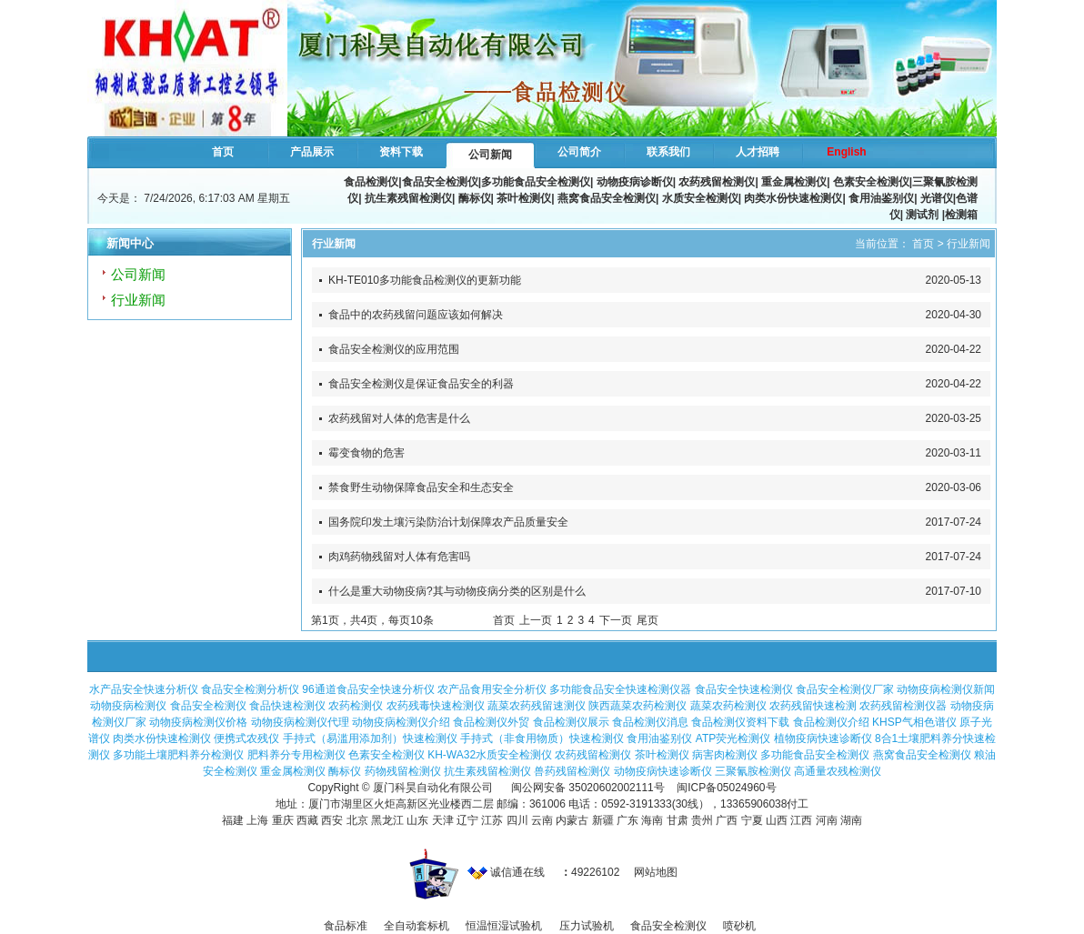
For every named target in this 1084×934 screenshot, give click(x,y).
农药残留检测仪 (716, 182)
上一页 (535, 620)
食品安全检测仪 (440, 182)
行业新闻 (138, 299)
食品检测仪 (371, 182)
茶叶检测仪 (524, 198)
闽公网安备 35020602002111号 (588, 787)
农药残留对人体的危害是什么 (399, 418)
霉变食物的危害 (366, 453)
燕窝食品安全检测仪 (606, 198)
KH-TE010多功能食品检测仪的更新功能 (424, 280)
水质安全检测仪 (700, 198)
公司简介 (579, 152)
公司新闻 (490, 154)
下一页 (615, 620)
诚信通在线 (506, 872)
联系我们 (668, 152)
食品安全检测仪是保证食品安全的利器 (421, 383)
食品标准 (345, 925)
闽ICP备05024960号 (726, 787)
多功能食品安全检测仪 (535, 182)
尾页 (647, 620)
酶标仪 (474, 198)
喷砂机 (739, 925)
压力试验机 (586, 925)
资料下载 (401, 152)
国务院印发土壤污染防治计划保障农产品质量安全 (448, 522)
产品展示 (312, 152)
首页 (223, 152)
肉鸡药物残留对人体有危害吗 (399, 556)
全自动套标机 (416, 925)
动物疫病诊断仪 (635, 182)
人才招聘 (757, 152)
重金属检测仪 (794, 182)
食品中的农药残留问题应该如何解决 (415, 314)
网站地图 (656, 872)
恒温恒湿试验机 (504, 925)
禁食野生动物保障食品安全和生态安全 (421, 487)
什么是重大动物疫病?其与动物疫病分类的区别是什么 (457, 591)
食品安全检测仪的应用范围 (393, 349)
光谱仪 (936, 198)
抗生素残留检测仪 (408, 198)
